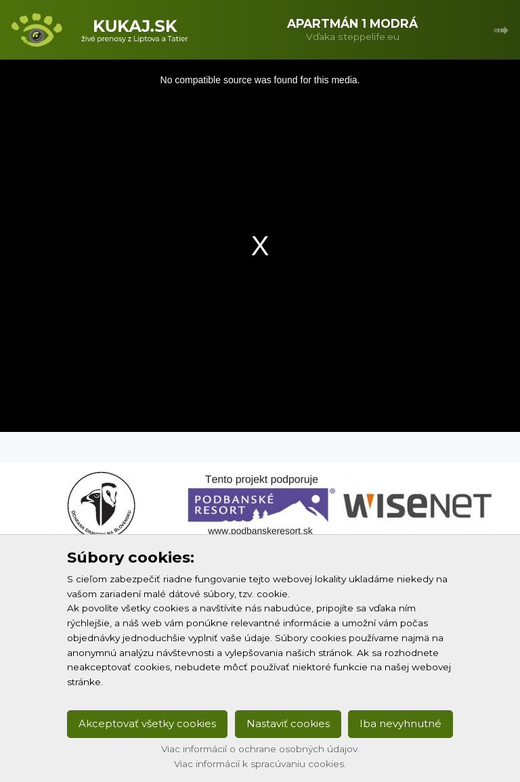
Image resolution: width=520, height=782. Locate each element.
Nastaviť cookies (288, 723)
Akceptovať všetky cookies (147, 723)
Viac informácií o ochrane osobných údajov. (260, 748)
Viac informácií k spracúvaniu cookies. (260, 763)
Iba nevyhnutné (400, 723)
